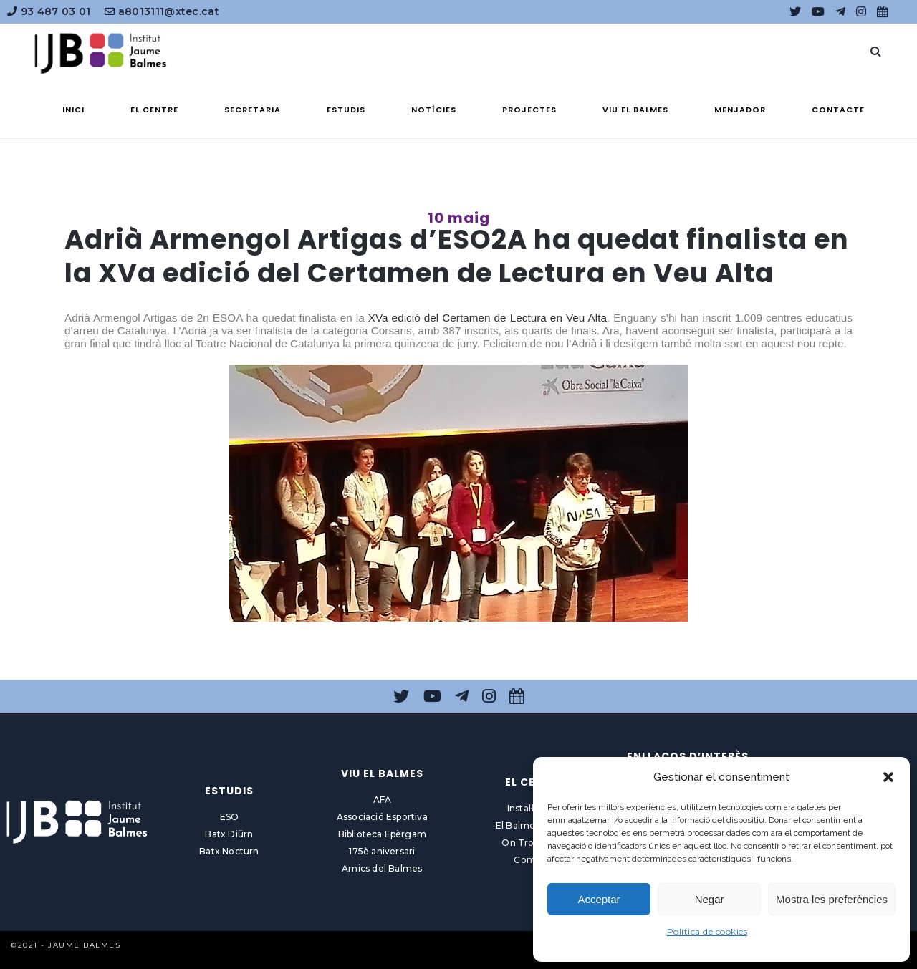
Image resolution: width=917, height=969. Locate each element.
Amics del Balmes (382, 868)
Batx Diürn (229, 834)
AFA (382, 799)
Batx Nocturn (229, 851)
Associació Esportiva (382, 816)
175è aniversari (382, 851)
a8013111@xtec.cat (162, 11)
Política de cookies (707, 931)
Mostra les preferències (832, 899)
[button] (888, 777)
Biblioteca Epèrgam (382, 834)
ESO (229, 816)
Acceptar (598, 899)
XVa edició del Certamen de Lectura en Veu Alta (487, 318)
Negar (709, 899)
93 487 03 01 (48, 11)
